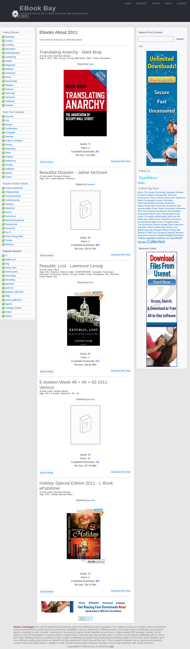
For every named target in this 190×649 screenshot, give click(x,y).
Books (178, 238)
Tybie (90, 64)
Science (9, 89)
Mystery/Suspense (14, 220)
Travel (8, 177)
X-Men (149, 232)
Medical (9, 69)
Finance (160, 198)
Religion (9, 85)
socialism (165, 219)
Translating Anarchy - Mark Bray (70, 52)
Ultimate (179, 192)
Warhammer (155, 219)
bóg (7, 263)
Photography (149, 200)
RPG (140, 211)
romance (162, 232)
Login (128, 3)
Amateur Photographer (157, 195)
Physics (159, 200)
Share (141, 183)
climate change (160, 224)
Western (9, 244)
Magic (178, 211)
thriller (8, 312)
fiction (169, 227)
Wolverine (180, 208)
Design (151, 192)
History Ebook (144, 206)
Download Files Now (120, 161)
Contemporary (12, 200)
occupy (170, 238)
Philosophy (143, 219)
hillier (8, 296)
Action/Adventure (14, 188)
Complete (168, 222)
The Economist (145, 224)
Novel (8, 77)
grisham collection (14, 292)
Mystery (180, 232)
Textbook (9, 101)
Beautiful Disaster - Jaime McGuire (73, 172)
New (179, 206)
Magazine (10, 65)
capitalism (151, 238)
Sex (173, 198)
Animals (9, 116)
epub (158, 214)
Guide (161, 235)
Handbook (161, 211)
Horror (8, 212)
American (172, 195)
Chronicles (169, 203)
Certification (11, 128)
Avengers (157, 230)
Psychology (160, 192)
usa (174, 216)
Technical (10, 97)
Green (141, 216)
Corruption (149, 216)
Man (153, 206)
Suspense (171, 206)
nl (6, 255)
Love (175, 227)
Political (9, 156)
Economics (176, 219)
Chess (153, 198)
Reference (10, 160)
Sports (8, 173)
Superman (178, 224)
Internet (9, 136)
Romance (10, 228)
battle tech (10, 259)
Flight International (146, 203)
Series (142, 242)
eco (155, 232)
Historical (10, 208)
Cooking (9, 45)
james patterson (13, 300)
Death (161, 208)
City (145, 192)
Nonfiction (10, 73)
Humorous (10, 216)
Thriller (8, 240)
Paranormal (11, 224)
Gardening (10, 57)
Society (9, 164)
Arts (7, 120)
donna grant (11, 271)
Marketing (10, 148)
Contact (182, 3)
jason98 (91, 399)
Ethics (140, 192)
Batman (161, 238)
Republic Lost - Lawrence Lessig (71, 265)
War (179, 230)
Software (9, 169)
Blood (166, 230)
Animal (171, 211)
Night (153, 222)
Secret (152, 214)
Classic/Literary (13, 196)
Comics (9, 41)
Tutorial (9, 105)
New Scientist (149, 211)
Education (10, 49)
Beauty (8, 124)
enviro (160, 222)
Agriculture (180, 198)
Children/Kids (12, 192)
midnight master (13, 308)
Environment (143, 198)
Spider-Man (160, 227)
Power (155, 208)
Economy (178, 235)
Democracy (161, 206)
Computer (10, 132)
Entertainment (12, 53)
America (153, 235)
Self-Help (10, 93)
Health (8, 61)
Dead (176, 222)
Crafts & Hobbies (14, 140)
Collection (156, 241)
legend (8, 304)
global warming (145, 230)
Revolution (168, 200)
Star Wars (142, 227)
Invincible (159, 203)
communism (170, 208)
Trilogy (172, 230)
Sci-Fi (8, 232)
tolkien (8, 316)
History (8, 144)
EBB (111, 646)
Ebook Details (46, 162)
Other (8, 152)
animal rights (161, 216)
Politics (141, 238)
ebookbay (10, 279)
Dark (170, 224)
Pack (177, 214)
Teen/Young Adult (14, 236)
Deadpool (170, 192)
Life (178, 216)
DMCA (168, 3)
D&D (170, 216)
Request (142, 3)
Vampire (171, 232)
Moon (140, 200)
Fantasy (9, 204)
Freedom (142, 195)
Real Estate (11, 81)
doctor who (11, 267)
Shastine (91, 184)
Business (10, 37)
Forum (156, 3)
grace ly (9, 288)
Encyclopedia (144, 222)
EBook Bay (36, 11)
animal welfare (144, 208)
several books (167, 214)
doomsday (10, 275)
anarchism (143, 235)
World (151, 227)
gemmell (9, 283)
